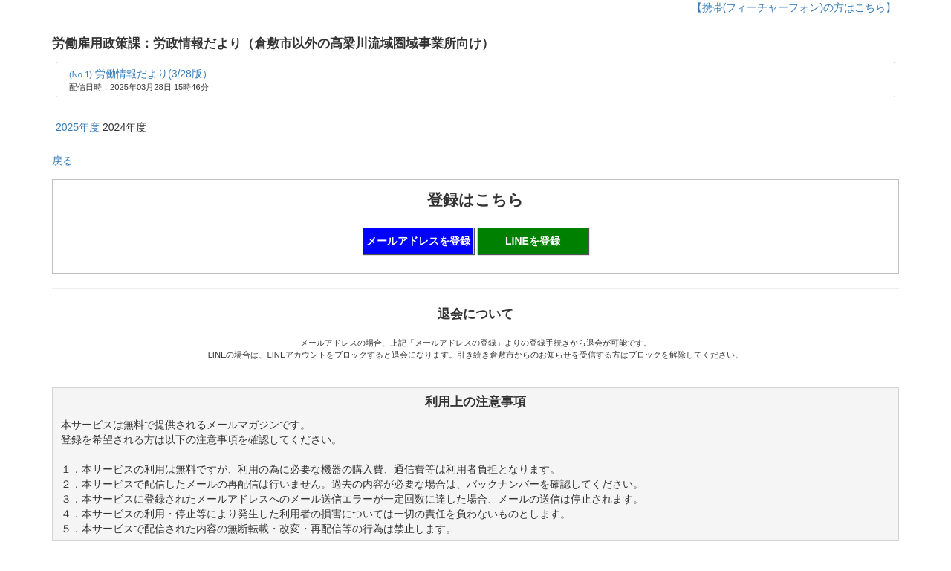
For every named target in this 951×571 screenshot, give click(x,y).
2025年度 (78, 127)
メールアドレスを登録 (418, 241)
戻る (62, 161)
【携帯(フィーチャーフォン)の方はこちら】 (794, 7)
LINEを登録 (532, 241)
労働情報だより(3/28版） (140, 74)
